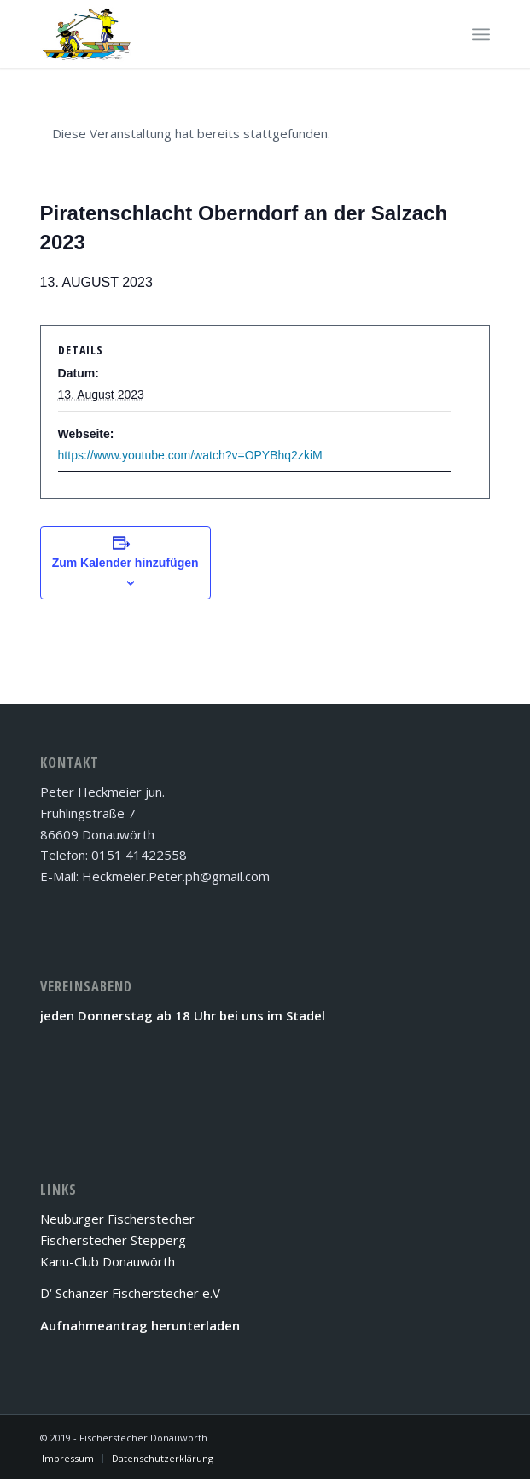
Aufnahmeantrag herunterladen (140, 1325)
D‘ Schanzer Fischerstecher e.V (130, 1292)
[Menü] (481, 34)
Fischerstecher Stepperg (113, 1239)
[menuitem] (67, 1458)
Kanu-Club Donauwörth (107, 1261)
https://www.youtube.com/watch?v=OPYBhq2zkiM (190, 455)
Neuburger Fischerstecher (117, 1218)
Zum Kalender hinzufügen (125, 563)
